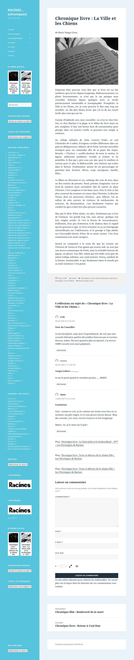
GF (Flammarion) (15, 414)
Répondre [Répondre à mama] (61, 384)
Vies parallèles (13, 368)
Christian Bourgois (15, 205)
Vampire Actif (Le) (15, 361)
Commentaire (62, 497)
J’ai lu (10, 419)
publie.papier (13, 333)
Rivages (11, 444)
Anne (63, 394)
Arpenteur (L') (13, 167)
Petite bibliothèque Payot (18, 434)
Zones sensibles (14, 381)
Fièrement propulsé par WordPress (69, 644)
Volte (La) (11, 371)
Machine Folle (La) (15, 298)
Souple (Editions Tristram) (18, 446)
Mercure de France (15, 300)
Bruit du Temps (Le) (15, 190)
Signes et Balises (14, 345)
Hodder (11, 416)
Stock (10, 353)
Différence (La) (14, 215)
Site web (59, 553)
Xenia (10, 373)
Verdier (11, 363)
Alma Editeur (13, 162)
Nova (10, 313)
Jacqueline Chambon (16, 288)
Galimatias (12, 278)
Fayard (11, 263)
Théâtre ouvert (14, 356)
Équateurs (12, 258)
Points (10, 441)
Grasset (11, 283)
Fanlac (10, 260)
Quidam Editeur (14, 338)
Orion (10, 426)
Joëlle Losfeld (13, 290)
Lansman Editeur (15, 293)
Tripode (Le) (12, 358)
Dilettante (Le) (13, 218)
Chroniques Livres (88, 278)
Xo (9, 376)
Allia (10, 160)
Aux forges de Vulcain (16, 182)
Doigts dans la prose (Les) (18, 220)
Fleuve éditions (14, 270)
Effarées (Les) (13, 255)
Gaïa (10, 275)
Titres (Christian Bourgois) (18, 449)
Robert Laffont (13, 340)
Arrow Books (13, 170)
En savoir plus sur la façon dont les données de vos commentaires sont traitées (86, 583)
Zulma (10, 383)
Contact (11, 55)
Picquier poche (14, 436)
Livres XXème (69, 281)
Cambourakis (13, 195)
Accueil (11, 29)
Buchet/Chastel (14, 192)
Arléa (10, 165)
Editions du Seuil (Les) (16, 235)
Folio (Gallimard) (15, 411)
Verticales (12, 366)
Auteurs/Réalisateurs (19, 116)
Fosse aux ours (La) (15, 273)
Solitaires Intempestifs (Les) (18, 348)
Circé (10, 208)
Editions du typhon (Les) (17, 240)
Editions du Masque (15, 230)
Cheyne (11, 200)
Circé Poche (12, 404)
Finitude (11, 265)
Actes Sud (11, 152)
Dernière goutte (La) (16, 213)
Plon (9, 330)
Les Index (11, 42)
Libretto (11, 424)
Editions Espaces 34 (15, 243)
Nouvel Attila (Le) (15, 310)
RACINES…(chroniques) (17, 12)
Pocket (10, 439)
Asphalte (11, 172)
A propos (11, 51)
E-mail (59, 542)
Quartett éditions (14, 335)
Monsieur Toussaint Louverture (16, 304)
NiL (9, 308)
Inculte (10, 285)
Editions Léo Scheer (15, 245)
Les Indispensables (15, 38)
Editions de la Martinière (18, 225)
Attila (10, 177)
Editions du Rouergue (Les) (18, 233)
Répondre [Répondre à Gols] (61, 350)
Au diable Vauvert (15, 180)
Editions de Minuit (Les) (17, 228)
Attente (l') (12, 175)
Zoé (9, 378)
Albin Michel (13, 157)
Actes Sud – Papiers (15, 155)
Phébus (11, 328)
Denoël (10, 210)
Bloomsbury (13, 187)
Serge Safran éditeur (16, 343)
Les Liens (11, 47)
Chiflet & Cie (12, 203)
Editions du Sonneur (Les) (18, 238)
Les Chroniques (14, 34)
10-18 (10, 399)
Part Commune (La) (15, 323)
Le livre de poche (14, 421)
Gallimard (12, 280)
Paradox (11, 320)
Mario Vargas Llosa (86, 281)
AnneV (73, 278)
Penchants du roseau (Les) (18, 325)
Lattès (10, 295)
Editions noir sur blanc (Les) (19, 248)
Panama (11, 318)
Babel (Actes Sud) (14, 401)
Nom (58, 531)
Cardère (11, 197)
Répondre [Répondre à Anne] (61, 431)
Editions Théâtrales (15, 253)
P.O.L (10, 315)
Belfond (11, 185)
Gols (62, 317)
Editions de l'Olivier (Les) (18, 223)
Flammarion (13, 268)
